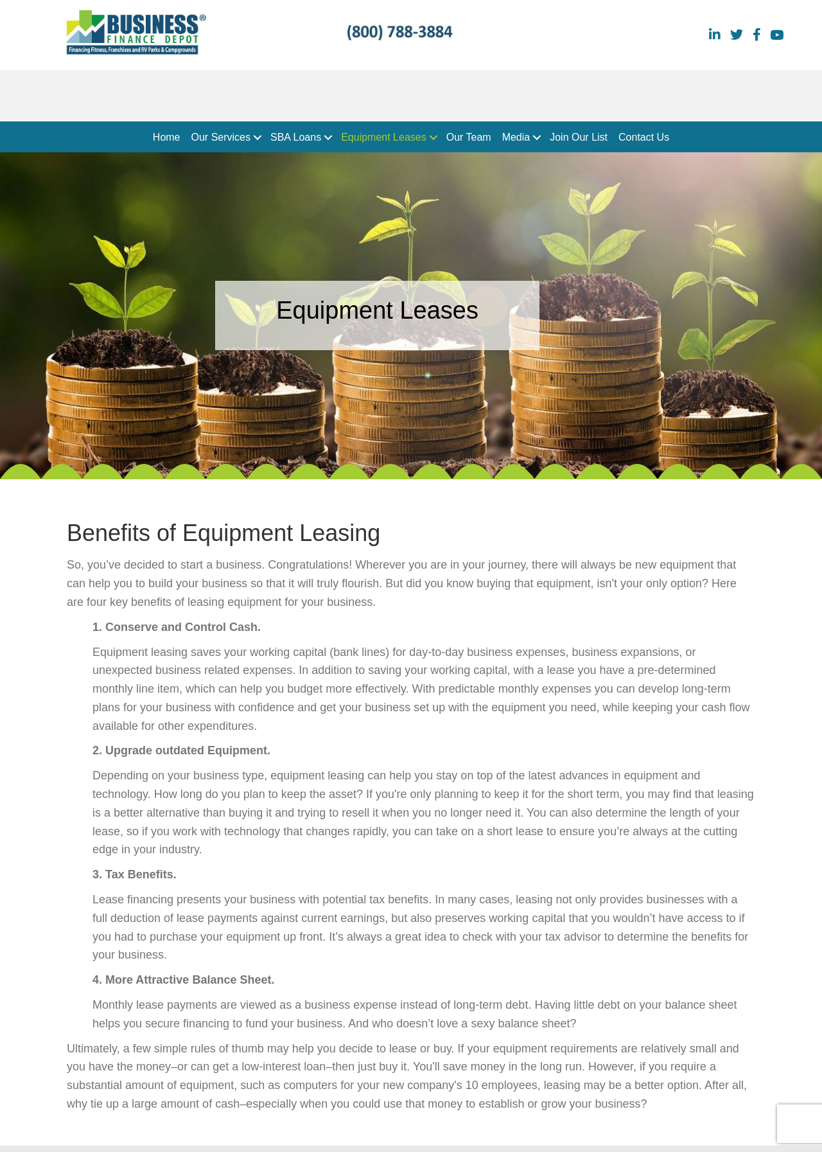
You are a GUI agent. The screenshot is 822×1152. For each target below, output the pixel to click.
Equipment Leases (383, 137)
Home (166, 137)
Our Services (220, 137)
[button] (257, 137)
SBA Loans (295, 137)
